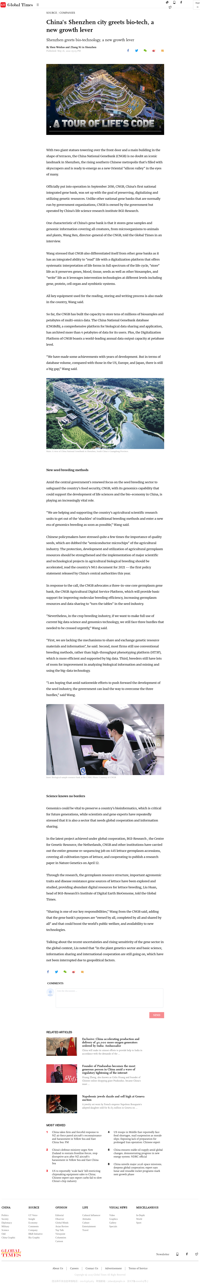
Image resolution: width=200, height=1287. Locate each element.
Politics (5, 1215)
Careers (74, 1268)
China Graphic (8, 1237)
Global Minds (61, 1222)
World (139, 1219)
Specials (113, 1226)
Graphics (113, 1219)
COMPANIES (67, 12)
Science (5, 1230)
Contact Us (92, 1268)
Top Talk (59, 1230)
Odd (4, 1234)
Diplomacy (7, 1222)
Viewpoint (60, 1234)
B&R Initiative (35, 1234)
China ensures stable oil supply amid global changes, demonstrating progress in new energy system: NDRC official (138, 1153)
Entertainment (89, 1226)
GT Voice (32, 1215)
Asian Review (62, 1226)
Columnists (60, 1237)
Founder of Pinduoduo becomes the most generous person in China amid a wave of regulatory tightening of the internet (108, 1069)
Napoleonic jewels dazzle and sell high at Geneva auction (113, 1098)
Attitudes (86, 1219)
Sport (138, 1222)
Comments (33, 1226)
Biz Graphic (34, 1237)
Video (112, 1215)
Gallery (112, 1222)
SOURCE (51, 12)
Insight (31, 1219)
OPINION (61, 1207)
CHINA (6, 1207)
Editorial (59, 1215)
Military (5, 1226)
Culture (85, 1222)
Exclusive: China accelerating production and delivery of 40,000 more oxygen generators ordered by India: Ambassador (110, 1042)
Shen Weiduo (57, 47)
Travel (85, 1230)
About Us (58, 1268)
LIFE (85, 1207)
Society (5, 1219)
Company (33, 1230)
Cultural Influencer (91, 1215)
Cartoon (59, 1241)
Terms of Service (138, 1268)
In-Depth (140, 1215)
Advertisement (113, 1268)
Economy (33, 1222)
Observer (59, 1219)
